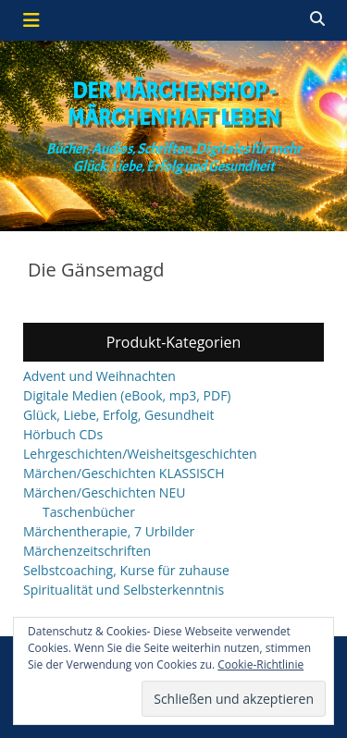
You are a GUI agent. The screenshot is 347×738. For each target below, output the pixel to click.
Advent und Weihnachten (99, 376)
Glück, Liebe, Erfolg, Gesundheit (118, 415)
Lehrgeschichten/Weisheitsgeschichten (140, 453)
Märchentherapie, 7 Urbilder (108, 531)
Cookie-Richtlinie (260, 664)
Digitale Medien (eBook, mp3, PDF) (127, 395)
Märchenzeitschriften (87, 551)
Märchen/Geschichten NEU (104, 492)
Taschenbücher (89, 512)
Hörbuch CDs (63, 434)
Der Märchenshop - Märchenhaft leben (174, 104)
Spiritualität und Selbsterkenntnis (123, 589)
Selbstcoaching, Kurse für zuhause (126, 570)
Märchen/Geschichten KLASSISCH (124, 473)
